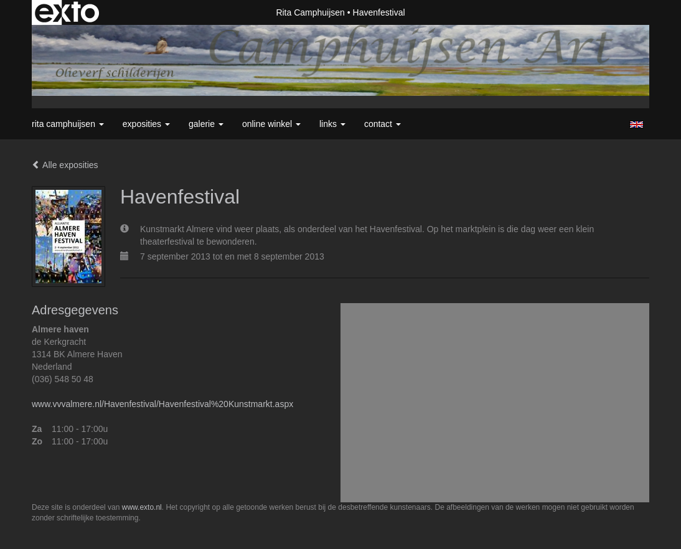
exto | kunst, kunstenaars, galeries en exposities (67, 12)
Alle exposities (65, 165)
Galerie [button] (206, 124)
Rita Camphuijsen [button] (68, 124)
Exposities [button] (146, 124)
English (636, 124)
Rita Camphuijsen (310, 12)
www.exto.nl (142, 507)
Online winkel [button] (271, 124)
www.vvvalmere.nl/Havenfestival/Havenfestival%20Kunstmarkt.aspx (162, 404)
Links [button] (332, 124)
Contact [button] (382, 124)
